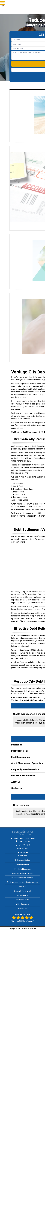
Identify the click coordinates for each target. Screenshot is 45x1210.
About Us (15, 782)
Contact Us (16, 788)
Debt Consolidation (20, 757)
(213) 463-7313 (31, 694)
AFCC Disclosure (22, 904)
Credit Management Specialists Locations (22, 882)
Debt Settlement (19, 751)
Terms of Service (22, 900)
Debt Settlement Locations (22, 873)
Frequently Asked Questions (25, 769)
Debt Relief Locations (23, 869)
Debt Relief (16, 744)
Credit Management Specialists (27, 763)
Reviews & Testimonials (23, 775)
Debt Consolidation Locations (22, 878)
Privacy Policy (22, 895)
